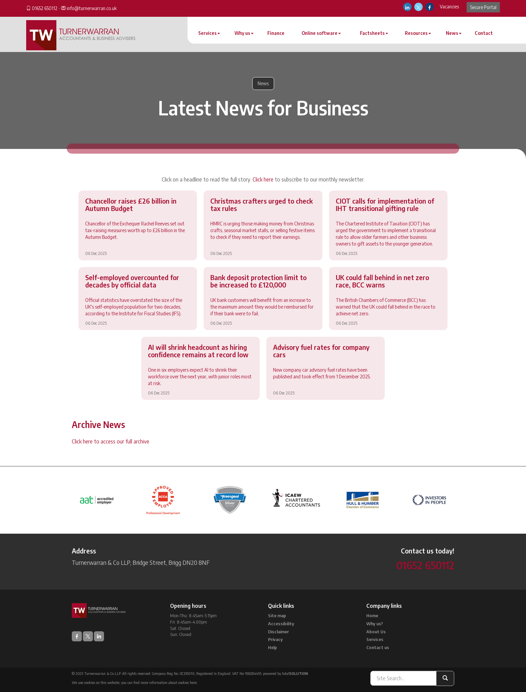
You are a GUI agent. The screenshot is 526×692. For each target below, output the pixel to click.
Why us (244, 33)
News (454, 33)
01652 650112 (44, 8)
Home (372, 615)
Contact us (377, 647)
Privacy (275, 639)
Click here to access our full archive (110, 441)
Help (272, 647)
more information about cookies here (169, 682)
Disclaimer (278, 631)
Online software (321, 33)
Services (209, 33)
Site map (277, 615)
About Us (376, 631)
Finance (275, 33)
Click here (263, 179)
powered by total (285, 673)
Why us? (374, 623)
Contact (484, 33)
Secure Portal (483, 7)
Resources (418, 33)
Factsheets (374, 33)
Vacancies (449, 6)
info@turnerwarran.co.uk (92, 8)
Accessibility (281, 623)
